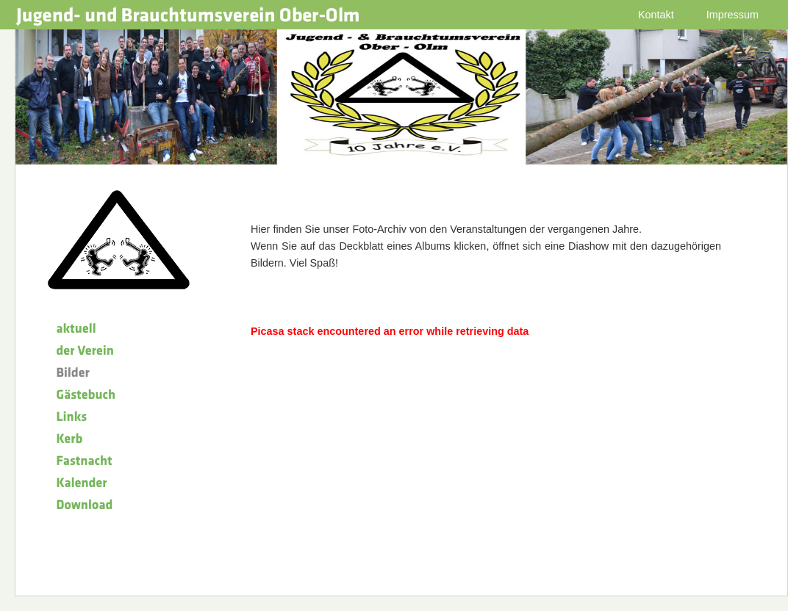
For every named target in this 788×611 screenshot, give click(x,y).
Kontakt (656, 15)
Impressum (732, 15)
